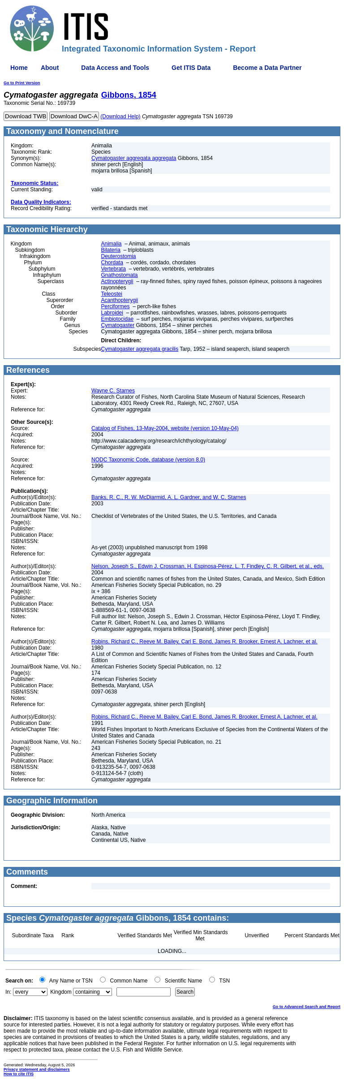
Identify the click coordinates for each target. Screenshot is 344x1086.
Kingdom (60, 992)
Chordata (112, 262)
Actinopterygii (117, 281)
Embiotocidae (117, 319)
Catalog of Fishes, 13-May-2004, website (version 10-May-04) (165, 428)
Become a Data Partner (267, 67)
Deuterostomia (118, 256)
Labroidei (112, 313)
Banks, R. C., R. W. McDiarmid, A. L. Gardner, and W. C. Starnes (168, 497)
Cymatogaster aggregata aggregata (133, 158)
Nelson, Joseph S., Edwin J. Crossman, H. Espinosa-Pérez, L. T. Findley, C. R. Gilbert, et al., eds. (207, 566)
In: (8, 992)
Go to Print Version (22, 83)
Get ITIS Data (191, 67)
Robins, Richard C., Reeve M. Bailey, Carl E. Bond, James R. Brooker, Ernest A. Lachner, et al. (204, 641)
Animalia (111, 244)
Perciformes (115, 306)
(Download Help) (120, 116)
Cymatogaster (117, 325)
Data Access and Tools (115, 67)
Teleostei (111, 294)
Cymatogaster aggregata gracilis (139, 349)
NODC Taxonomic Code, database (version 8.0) (148, 460)
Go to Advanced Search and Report (306, 1006)
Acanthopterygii (119, 300)
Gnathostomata (119, 275)
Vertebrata (113, 269)
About (50, 67)
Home (19, 67)
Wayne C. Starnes (113, 391)
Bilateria (110, 250)
